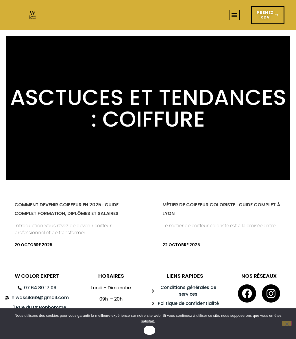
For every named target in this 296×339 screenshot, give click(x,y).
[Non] (287, 323)
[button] (235, 16)
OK (149, 330)
